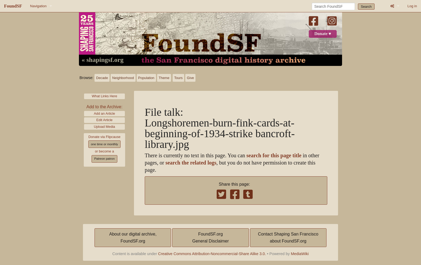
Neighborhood (123, 78)
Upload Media (104, 127)
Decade (102, 78)
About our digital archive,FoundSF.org (133, 237)
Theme (164, 78)
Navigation (38, 6)
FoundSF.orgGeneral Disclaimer (210, 237)
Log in (412, 6)
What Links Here (104, 96)
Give (190, 78)
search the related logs (190, 163)
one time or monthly (104, 144)
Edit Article (104, 120)
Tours (178, 78)
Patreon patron (104, 158)
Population (146, 78)
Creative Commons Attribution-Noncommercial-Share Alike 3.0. (212, 254)
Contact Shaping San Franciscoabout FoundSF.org (288, 237)
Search (366, 7)
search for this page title (274, 155)
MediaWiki (300, 254)
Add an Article (104, 113)
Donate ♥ (322, 33)
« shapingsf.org (103, 60)
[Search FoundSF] (333, 6)
